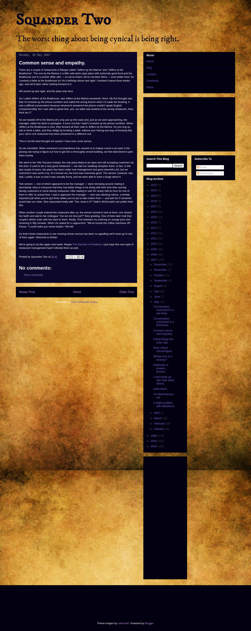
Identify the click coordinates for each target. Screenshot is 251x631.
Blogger (149, 623)
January (159, 428)
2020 (154, 190)
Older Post (126, 292)
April (157, 412)
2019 (154, 195)
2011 (154, 238)
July (157, 291)
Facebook (152, 80)
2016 (154, 211)
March (158, 418)
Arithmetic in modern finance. (160, 368)
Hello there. (160, 388)
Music (150, 87)
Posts (202, 167)
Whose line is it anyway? (162, 358)
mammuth (123, 623)
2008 (154, 254)
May (157, 301)
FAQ (149, 67)
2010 (154, 243)
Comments (205, 173)
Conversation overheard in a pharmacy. (163, 322)
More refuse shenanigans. (163, 349)
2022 (154, 184)
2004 (154, 446)
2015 (154, 217)
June (157, 296)
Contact (151, 74)
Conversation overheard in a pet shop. (163, 310)
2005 (154, 441)
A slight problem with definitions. (164, 404)
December (160, 264)
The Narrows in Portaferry (86, 244)
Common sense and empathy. (163, 332)
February (160, 423)
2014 (154, 222)
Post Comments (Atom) (84, 302)
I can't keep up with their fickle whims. (163, 380)
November (160, 269)
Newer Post (27, 292)
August (158, 285)
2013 (154, 227)
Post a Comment (33, 274)
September (161, 280)
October (159, 275)
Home (77, 292)
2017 (154, 206)
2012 (154, 233)
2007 (154, 259)
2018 (154, 201)
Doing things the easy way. (163, 341)
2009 (154, 249)
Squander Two (63, 20)
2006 (154, 435)
